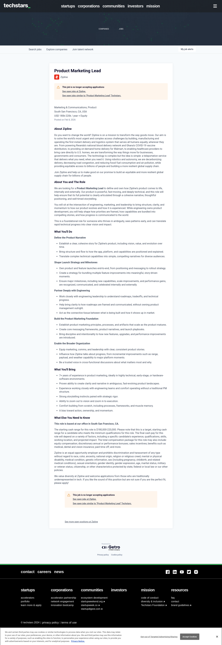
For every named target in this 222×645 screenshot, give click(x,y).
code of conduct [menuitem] (149, 597)
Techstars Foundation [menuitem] (153, 605)
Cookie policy (116, 555)
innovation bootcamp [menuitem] (62, 605)
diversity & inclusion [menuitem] (152, 601)
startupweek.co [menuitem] (89, 605)
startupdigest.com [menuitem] (90, 609)
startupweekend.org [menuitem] (92, 601)
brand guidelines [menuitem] (180, 605)
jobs (35, 49)
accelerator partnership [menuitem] (63, 597)
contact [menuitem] (175, 601)
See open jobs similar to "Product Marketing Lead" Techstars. (91, 95)
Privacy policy (103, 555)
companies (56, 49)
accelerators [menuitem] (27, 597)
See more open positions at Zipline (81, 521)
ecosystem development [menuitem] (94, 597)
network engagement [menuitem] (62, 601)
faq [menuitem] (173, 597)
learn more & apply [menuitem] (31, 605)
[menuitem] (68, 6)
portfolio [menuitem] (25, 601)
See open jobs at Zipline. (74, 91)
